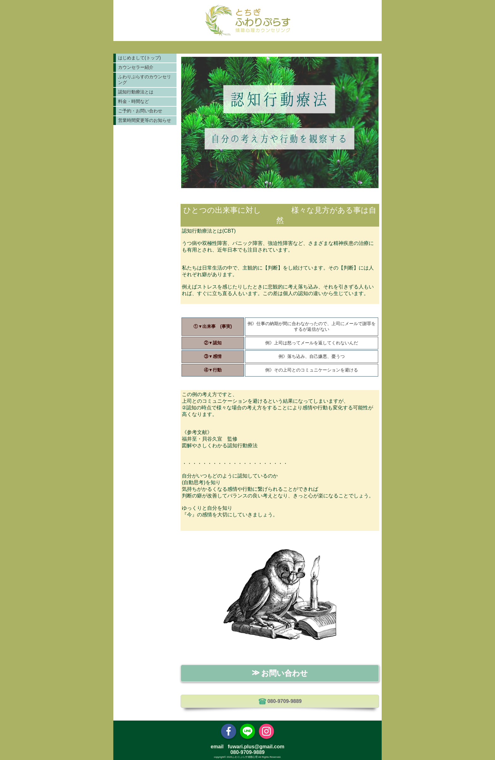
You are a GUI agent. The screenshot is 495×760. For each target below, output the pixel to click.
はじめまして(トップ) (139, 57)
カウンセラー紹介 (135, 67)
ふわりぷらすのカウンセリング (144, 79)
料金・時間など (133, 101)
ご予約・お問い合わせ (140, 110)
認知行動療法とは (135, 91)
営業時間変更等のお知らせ (144, 120)
